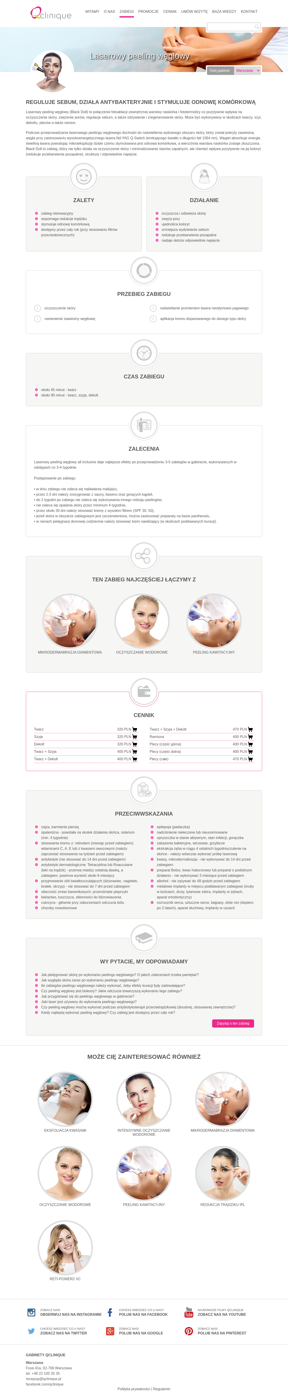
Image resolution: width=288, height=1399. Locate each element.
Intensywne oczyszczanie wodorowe (144, 1104)
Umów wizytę (194, 11)
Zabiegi (126, 11)
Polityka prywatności (134, 1389)
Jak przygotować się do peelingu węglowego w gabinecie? (87, 996)
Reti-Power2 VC (65, 1250)
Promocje (148, 11)
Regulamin (161, 1389)
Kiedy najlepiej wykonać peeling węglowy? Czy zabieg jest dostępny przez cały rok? (108, 1012)
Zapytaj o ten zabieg (233, 1023)
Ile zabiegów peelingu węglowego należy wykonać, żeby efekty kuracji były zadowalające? (113, 985)
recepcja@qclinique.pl (43, 1379)
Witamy (92, 11)
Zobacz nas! (71, 1312)
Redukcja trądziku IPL (222, 1176)
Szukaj (257, 26)
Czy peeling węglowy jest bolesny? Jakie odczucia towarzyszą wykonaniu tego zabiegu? (111, 991)
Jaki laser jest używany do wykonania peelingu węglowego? (89, 1002)
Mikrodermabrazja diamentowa (70, 624)
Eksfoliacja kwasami (65, 1102)
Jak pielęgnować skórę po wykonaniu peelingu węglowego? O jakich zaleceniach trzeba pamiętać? (120, 975)
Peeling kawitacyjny (214, 624)
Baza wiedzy (224, 11)
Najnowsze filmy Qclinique (222, 1312)
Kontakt (249, 11)
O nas (109, 11)
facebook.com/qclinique (44, 1384)
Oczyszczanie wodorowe (142, 624)
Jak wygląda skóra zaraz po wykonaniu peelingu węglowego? (90, 980)
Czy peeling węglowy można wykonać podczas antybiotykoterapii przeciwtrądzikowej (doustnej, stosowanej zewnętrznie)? (138, 1007)
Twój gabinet (219, 70)
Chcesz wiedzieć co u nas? (143, 1312)
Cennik (170, 11)
